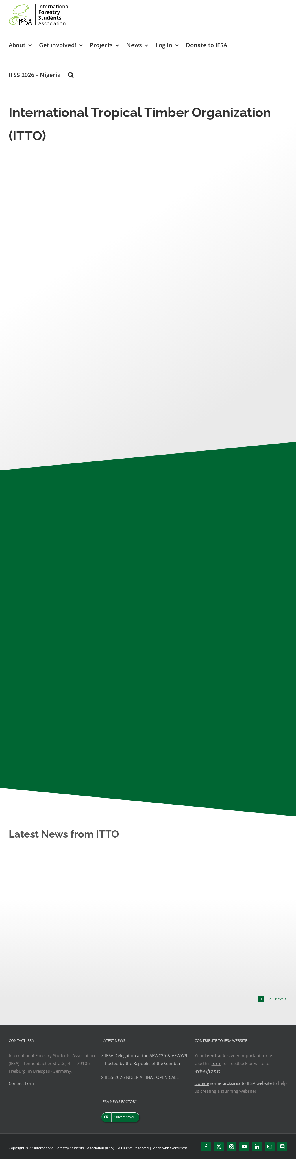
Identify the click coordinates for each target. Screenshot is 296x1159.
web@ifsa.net (207, 1071)
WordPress (179, 1147)
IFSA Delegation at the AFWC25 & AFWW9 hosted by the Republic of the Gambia (146, 1059)
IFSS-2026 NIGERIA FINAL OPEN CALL (142, 1077)
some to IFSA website (233, 1083)
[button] (70, 74)
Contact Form (22, 1083)
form (216, 1063)
